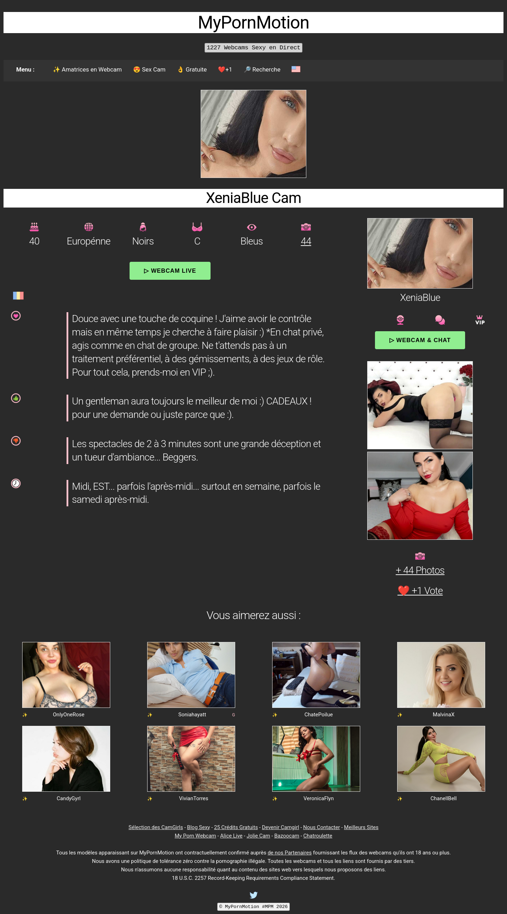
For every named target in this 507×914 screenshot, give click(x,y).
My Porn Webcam (195, 836)
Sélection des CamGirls (156, 827)
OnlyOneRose (68, 714)
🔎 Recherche (262, 69)
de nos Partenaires (290, 853)
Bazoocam (286, 836)
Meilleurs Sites (361, 827)
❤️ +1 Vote (420, 591)
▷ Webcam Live (170, 270)
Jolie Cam (258, 836)
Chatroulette (317, 836)
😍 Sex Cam (149, 69)
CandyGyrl (69, 798)
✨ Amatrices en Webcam (87, 69)
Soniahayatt (192, 714)
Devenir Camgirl (280, 827)
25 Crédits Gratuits (236, 827)
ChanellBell (444, 798)
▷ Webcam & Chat (420, 340)
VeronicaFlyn (318, 798)
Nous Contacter (321, 827)
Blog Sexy (198, 827)
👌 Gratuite (192, 69)
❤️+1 (225, 69)
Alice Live (231, 836)
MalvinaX (444, 714)
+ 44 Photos (420, 570)
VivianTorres (193, 798)
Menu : (25, 69)
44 (306, 241)
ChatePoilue (319, 714)
